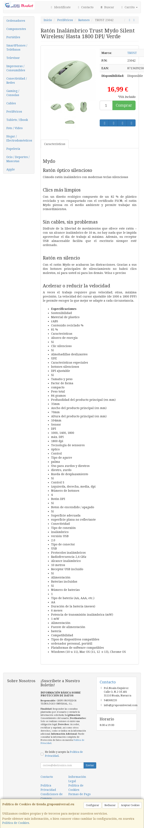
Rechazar (110, 805)
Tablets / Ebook (17, 119)
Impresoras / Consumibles (15, 68)
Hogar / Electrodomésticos (19, 138)
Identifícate (60, 7)
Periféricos (14, 111)
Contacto (85, 7)
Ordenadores (15, 20)
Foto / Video (14, 128)
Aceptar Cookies (130, 805)
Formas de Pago (79, 794)
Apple (10, 169)
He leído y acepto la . (64, 753)
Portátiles (13, 37)
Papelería (13, 148)
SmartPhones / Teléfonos (16, 47)
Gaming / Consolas (12, 93)
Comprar (124, 105)
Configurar (92, 805)
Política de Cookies (15, 822)
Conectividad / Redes (16, 80)
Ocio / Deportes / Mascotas (17, 159)
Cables (11, 103)
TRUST (132, 53)
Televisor (13, 57)
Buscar (107, 7)
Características (54, 144)
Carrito (129, 7)
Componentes (16, 29)
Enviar (90, 765)
